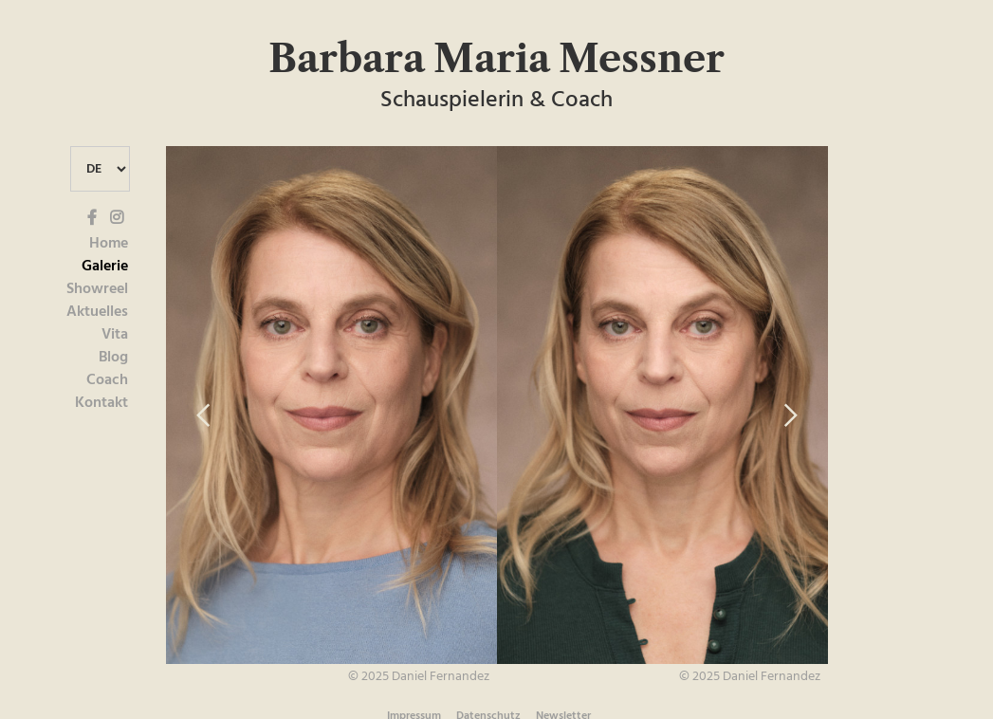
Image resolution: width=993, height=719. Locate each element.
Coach (107, 380)
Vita (114, 335)
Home (108, 243)
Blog (113, 357)
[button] (204, 416)
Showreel (97, 289)
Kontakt (101, 403)
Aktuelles (97, 312)
